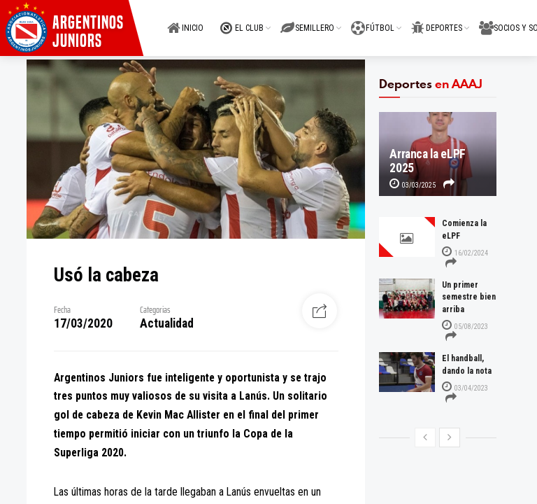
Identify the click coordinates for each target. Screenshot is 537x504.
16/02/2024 (465, 253)
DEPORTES (436, 20)
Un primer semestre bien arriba (469, 297)
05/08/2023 (465, 326)
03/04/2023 (465, 388)
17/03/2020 (83, 323)
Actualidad (167, 323)
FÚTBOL (372, 20)
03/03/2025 (412, 185)
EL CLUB (242, 20)
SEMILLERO (307, 20)
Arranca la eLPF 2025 (427, 161)
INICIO (185, 20)
